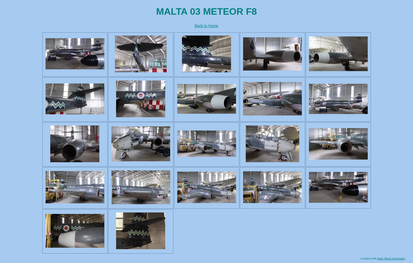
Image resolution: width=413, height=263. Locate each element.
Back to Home (206, 26)
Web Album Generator (391, 258)
